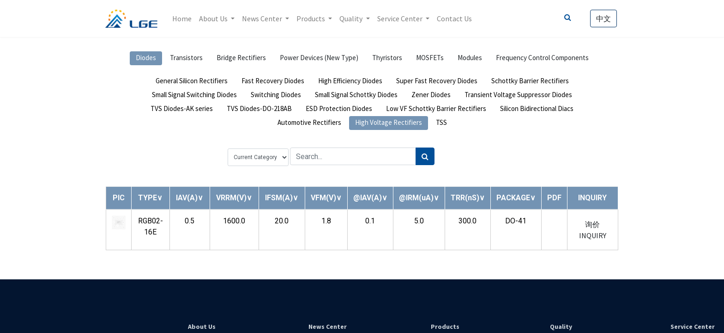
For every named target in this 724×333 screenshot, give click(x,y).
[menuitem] (182, 18)
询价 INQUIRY (592, 230)
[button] (150, 197)
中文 (603, 18)
